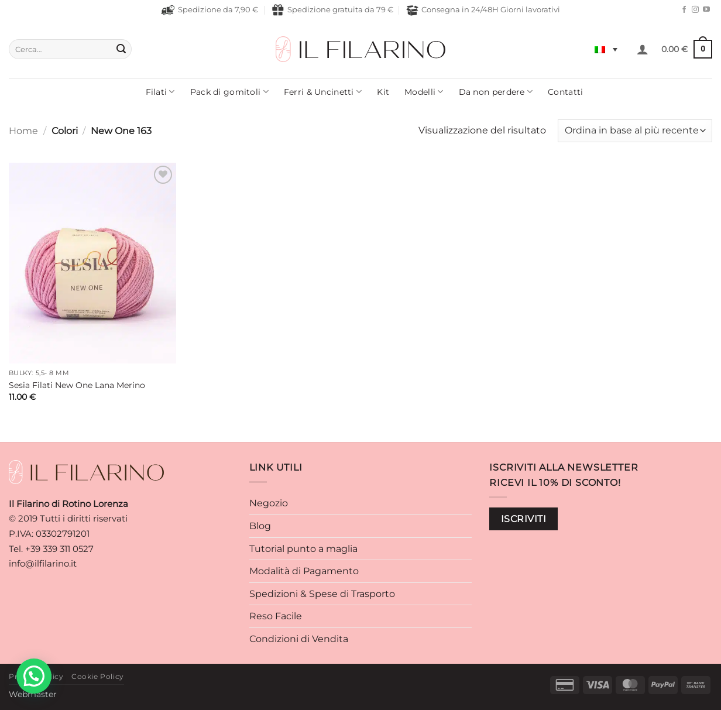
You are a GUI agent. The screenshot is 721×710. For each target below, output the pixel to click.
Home (23, 130)
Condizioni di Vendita (298, 638)
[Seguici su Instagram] (695, 10)
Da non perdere (496, 91)
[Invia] (121, 49)
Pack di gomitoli (229, 91)
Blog (260, 525)
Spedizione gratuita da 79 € (332, 10)
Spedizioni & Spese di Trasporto (322, 593)
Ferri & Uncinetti (323, 91)
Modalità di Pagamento (304, 571)
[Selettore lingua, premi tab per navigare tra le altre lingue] (606, 49)
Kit (383, 92)
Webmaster (33, 694)
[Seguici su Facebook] (684, 10)
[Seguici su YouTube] (706, 10)
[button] (642, 49)
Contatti (565, 92)
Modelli (424, 91)
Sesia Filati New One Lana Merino (77, 385)
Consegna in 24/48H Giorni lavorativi (483, 10)
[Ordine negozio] (635, 130)
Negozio (268, 503)
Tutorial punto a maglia (303, 548)
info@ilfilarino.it (43, 563)
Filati (160, 91)
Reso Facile (275, 616)
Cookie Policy (97, 676)
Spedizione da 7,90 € (209, 10)
